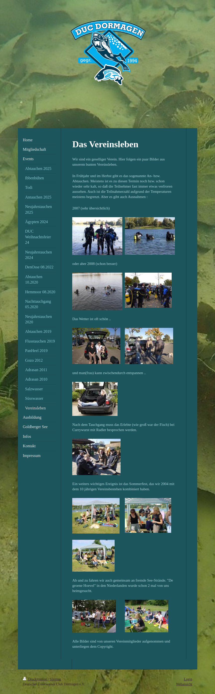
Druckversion (35, 679)
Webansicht (184, 684)
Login (188, 679)
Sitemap (55, 679)
